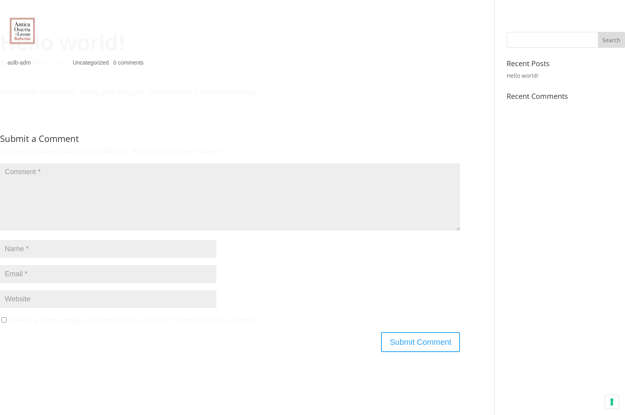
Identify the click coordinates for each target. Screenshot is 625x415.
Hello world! (523, 75)
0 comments (128, 62)
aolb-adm (19, 62)
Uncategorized (90, 62)
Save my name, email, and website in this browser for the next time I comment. (135, 320)
